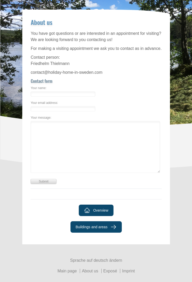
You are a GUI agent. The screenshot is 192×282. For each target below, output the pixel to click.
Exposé (110, 271)
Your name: (38, 88)
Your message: (41, 117)
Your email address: (44, 103)
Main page (67, 271)
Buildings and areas (96, 227)
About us (90, 271)
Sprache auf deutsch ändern (96, 260)
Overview (96, 210)
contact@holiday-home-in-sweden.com (66, 72)
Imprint (128, 271)
